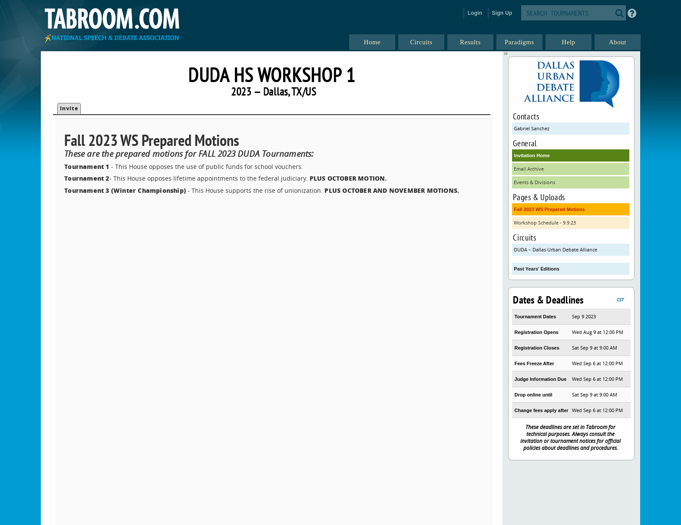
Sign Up (502, 13)
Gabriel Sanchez (531, 128)
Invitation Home (532, 155)
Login (475, 13)
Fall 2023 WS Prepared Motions (549, 209)
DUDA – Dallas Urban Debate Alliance (555, 249)
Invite (69, 108)
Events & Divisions (534, 182)
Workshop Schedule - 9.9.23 (545, 222)
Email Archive (529, 168)
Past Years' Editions (536, 268)
